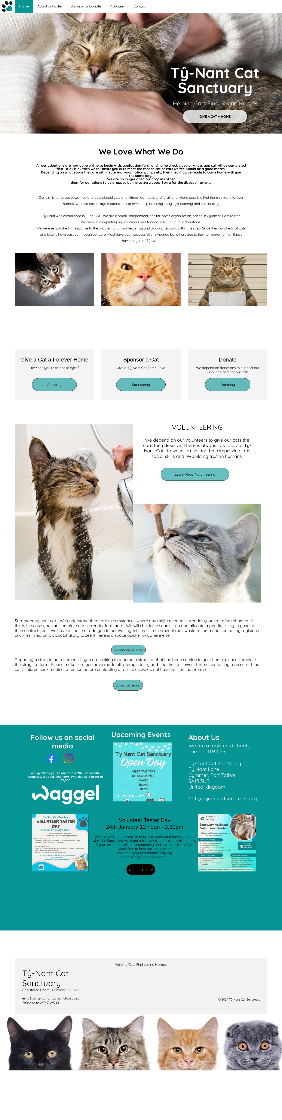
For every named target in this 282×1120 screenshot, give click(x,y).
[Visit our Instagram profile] (68, 758)
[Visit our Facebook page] (51, 758)
